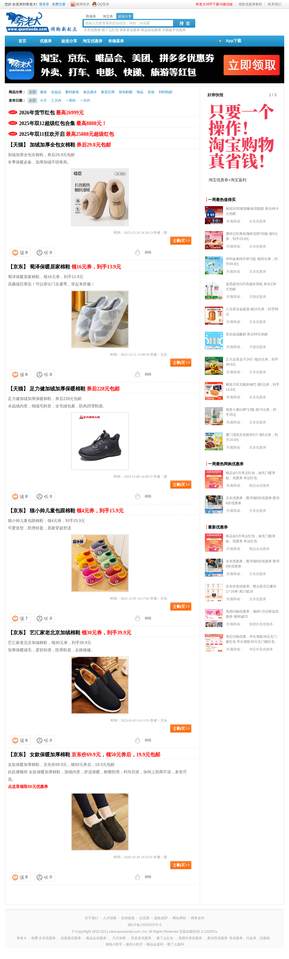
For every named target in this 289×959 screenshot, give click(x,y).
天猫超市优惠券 (174, 30)
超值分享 (69, 41)
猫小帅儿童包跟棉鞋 (77, 511)
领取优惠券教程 (250, 4)
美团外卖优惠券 (261, 624)
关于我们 (91, 918)
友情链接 (128, 918)
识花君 (144, 918)
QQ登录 (103, 4)
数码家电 (72, 92)
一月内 (85, 100)
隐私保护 (161, 918)
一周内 (70, 100)
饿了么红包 (110, 30)
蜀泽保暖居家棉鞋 (75, 267)
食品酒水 (90, 92)
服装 (43, 92)
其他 (151, 92)
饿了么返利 (175, 944)
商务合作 (197, 918)
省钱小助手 (113, 944)
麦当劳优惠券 (217, 938)
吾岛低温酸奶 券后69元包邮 (247, 334)
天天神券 (119, 938)
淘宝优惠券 (92, 41)
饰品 (140, 92)
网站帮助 (179, 918)
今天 (43, 100)
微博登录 (82, 4)
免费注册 (58, 4)
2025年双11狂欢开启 (66, 134)
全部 (32, 92)
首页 (22, 41)
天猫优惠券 (257, 297)
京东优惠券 (92, 30)
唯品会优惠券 (151, 30)
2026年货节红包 (51, 112)
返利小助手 (134, 944)
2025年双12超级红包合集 (63, 123)
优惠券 (46, 41)
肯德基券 (116, 41)
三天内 (56, 100)
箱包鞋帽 (125, 92)
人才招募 (110, 918)
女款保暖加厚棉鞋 (95, 754)
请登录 (44, 4)
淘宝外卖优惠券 (261, 649)
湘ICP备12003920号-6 (144, 925)
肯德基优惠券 (71, 938)
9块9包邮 (165, 92)
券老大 (22, 938)
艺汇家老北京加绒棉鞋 (80, 632)
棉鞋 (148, 252)
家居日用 (108, 92)
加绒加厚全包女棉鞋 (70, 145)
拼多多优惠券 (130, 30)
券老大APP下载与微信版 (214, 4)
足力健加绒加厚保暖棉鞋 (75, 389)
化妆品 (56, 92)
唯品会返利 (154, 944)
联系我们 (274, 4)
